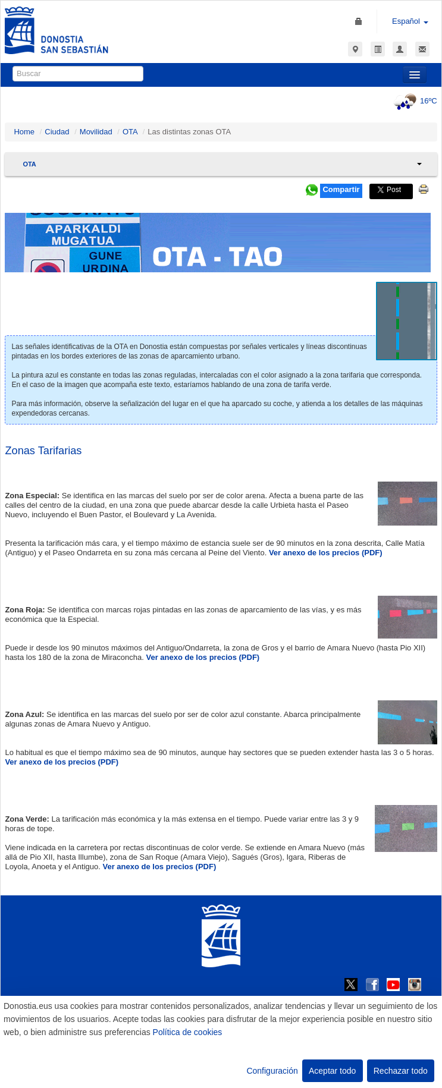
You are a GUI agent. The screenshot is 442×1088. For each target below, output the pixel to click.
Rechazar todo (401, 1071)
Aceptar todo (332, 1071)
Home (24, 131)
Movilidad (96, 131)
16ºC (413, 100)
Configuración (271, 1071)
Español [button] (410, 21)
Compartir (340, 189)
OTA (130, 131)
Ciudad (57, 131)
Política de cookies (187, 1032)
